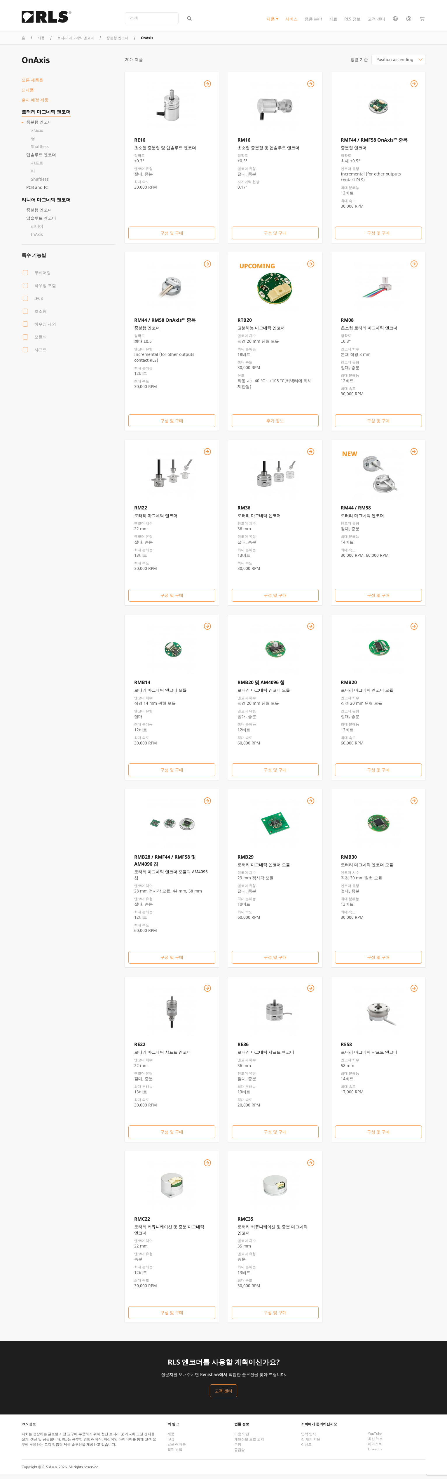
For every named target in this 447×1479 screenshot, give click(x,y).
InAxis (37, 239)
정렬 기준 (359, 64)
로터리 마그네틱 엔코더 (75, 42)
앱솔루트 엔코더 (41, 159)
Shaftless (40, 151)
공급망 (239, 1454)
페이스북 (375, 1448)
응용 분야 (313, 21)
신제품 (28, 94)
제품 (271, 21)
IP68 (38, 303)
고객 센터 (376, 21)
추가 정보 (275, 425)
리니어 (37, 231)
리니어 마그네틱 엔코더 (46, 204)
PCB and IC (37, 192)
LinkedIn (375, 1454)
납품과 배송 (176, 1449)
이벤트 (306, 1449)
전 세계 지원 (310, 1444)
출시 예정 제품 (35, 104)
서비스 (291, 21)
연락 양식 (308, 1438)
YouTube (375, 1438)
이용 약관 (241, 1438)
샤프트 (37, 135)
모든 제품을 (32, 84)
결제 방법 (174, 1454)
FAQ (170, 1444)
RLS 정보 (352, 21)
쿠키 (237, 1449)
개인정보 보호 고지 (249, 1444)
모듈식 (40, 341)
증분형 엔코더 (117, 42)
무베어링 (42, 277)
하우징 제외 (45, 328)
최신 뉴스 (375, 1443)
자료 (333, 21)
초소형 (40, 316)
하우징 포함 (45, 290)
